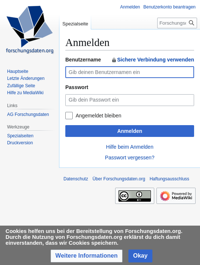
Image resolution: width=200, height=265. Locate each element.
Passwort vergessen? (130, 157)
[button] (87, 256)
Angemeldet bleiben (98, 116)
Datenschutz (75, 178)
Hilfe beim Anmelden (129, 147)
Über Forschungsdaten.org (119, 178)
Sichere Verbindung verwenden (152, 60)
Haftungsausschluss (169, 178)
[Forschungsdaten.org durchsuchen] (177, 23)
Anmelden (129, 131)
